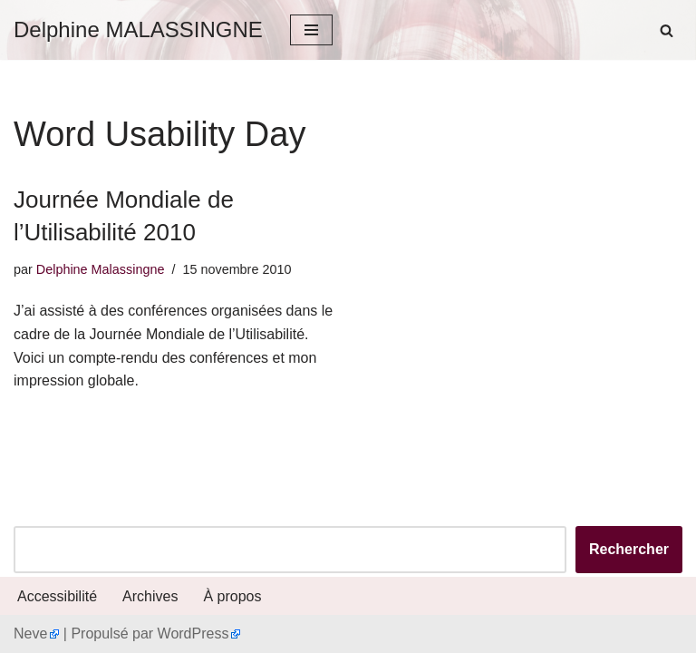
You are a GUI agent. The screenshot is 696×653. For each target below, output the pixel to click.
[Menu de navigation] (311, 30)
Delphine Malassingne (100, 269)
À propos (232, 596)
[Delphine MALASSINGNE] (138, 30)
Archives (150, 596)
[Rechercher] (666, 30)
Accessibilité (57, 596)
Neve (30, 633)
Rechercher (629, 549)
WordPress (193, 633)
